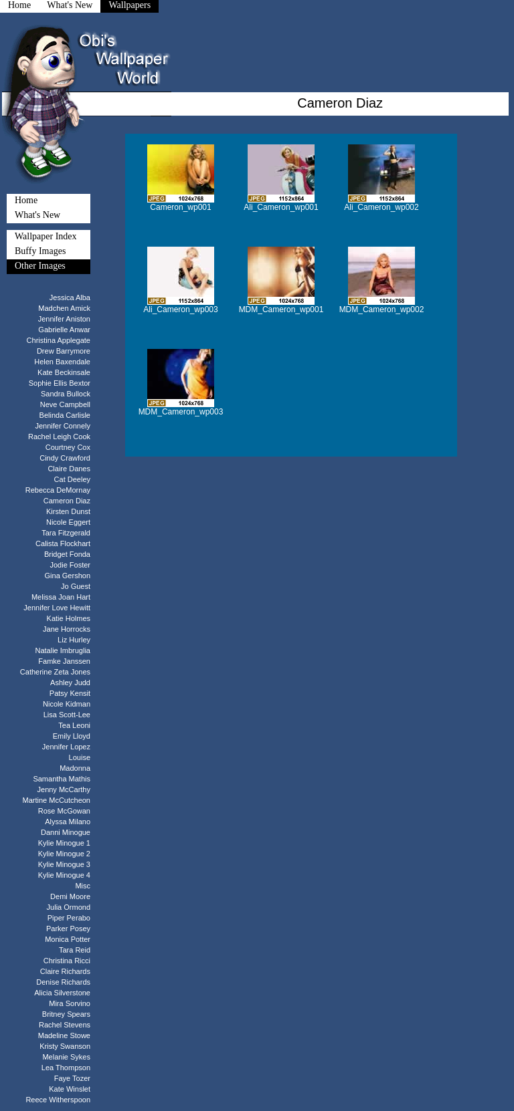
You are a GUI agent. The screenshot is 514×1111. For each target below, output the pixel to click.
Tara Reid (74, 950)
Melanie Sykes (66, 1057)
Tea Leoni (74, 725)
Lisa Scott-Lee (67, 715)
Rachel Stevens (64, 1025)
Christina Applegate (58, 340)
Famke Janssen (64, 661)
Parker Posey (68, 928)
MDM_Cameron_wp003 (181, 411)
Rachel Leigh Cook (59, 437)
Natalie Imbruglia (62, 650)
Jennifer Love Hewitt (56, 608)
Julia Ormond (68, 907)
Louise (79, 757)
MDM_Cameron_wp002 (381, 309)
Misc (82, 886)
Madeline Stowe (64, 1035)
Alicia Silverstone (62, 993)
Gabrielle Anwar (64, 330)
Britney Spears (66, 1014)
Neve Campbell (65, 404)
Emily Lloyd (71, 736)
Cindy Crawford (64, 458)
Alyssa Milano (67, 822)
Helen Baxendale (62, 362)
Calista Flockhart (62, 543)
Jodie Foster (70, 565)
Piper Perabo (69, 918)
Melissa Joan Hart (60, 597)
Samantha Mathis (61, 779)
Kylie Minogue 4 (64, 875)
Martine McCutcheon (57, 800)
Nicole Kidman (66, 704)
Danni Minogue (65, 832)
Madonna (75, 768)
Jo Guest (75, 586)
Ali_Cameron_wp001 (281, 207)
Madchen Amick (64, 308)
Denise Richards (63, 982)
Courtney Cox (68, 447)
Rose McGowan (64, 811)
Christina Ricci (67, 961)
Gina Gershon (67, 576)
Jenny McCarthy (63, 789)
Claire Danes (69, 469)
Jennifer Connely (62, 426)
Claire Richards (65, 971)
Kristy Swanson (64, 1046)
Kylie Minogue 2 (64, 854)
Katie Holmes (68, 618)
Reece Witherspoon (57, 1100)
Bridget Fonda (67, 554)
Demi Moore (70, 896)
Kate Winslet (69, 1089)
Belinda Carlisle (64, 415)
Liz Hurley (74, 640)
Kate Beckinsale (63, 372)
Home (26, 200)
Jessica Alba (70, 297)
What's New (37, 215)
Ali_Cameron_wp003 (180, 309)
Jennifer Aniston (64, 319)
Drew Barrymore (63, 351)
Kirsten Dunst (68, 511)
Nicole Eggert (68, 522)
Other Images (40, 266)
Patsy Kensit (70, 693)
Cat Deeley (72, 479)
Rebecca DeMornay (57, 490)
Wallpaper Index (46, 236)
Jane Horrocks (66, 629)
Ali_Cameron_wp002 (381, 207)
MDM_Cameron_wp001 (281, 309)
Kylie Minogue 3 (64, 864)
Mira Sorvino (69, 1003)
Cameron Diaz (67, 501)
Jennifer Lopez (66, 747)
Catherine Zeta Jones (55, 672)
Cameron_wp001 (180, 207)
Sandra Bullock (65, 394)
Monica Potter (67, 939)
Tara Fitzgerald (65, 533)
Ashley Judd (70, 682)
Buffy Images (40, 251)
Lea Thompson (65, 1068)
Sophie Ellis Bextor (59, 383)
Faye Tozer (72, 1078)
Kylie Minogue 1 (64, 843)
